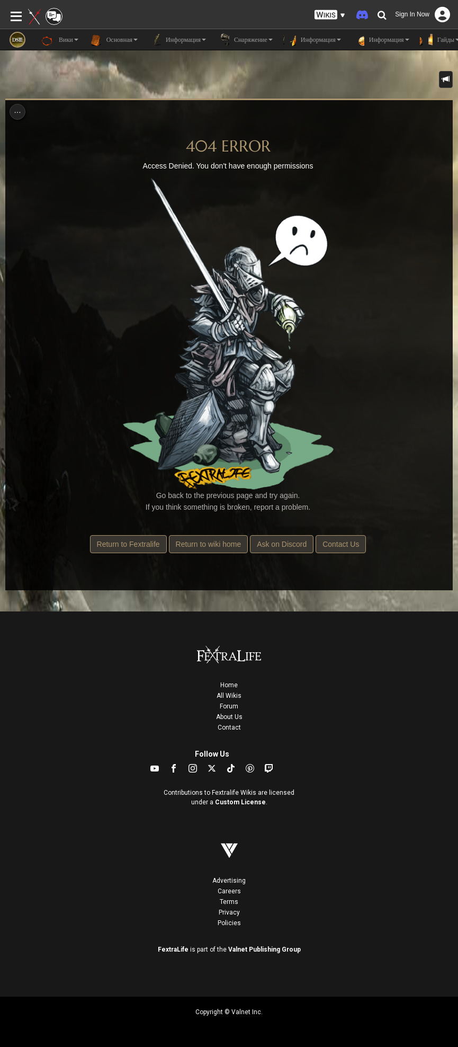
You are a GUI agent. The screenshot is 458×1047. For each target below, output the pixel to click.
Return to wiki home (208, 544)
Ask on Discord (282, 544)
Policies (229, 923)
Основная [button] (113, 39)
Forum (229, 706)
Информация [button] (177, 39)
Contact (229, 727)
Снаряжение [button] (245, 39)
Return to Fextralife (128, 544)
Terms (229, 902)
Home (229, 685)
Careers (229, 891)
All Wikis (229, 695)
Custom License (240, 802)
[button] (329, 15)
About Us (229, 717)
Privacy (229, 912)
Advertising (229, 880)
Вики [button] (59, 39)
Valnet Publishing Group (264, 949)
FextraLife (173, 949)
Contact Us (340, 544)
